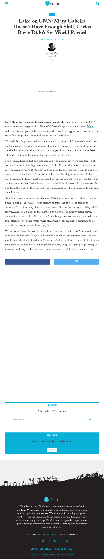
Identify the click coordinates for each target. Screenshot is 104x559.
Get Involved (48, 554)
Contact (34, 554)
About (34, 548)
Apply (52, 450)
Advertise (45, 548)
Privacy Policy (65, 554)
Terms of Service (62, 548)
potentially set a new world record (44, 131)
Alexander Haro (52, 53)
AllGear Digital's (49, 534)
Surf (52, 15)
